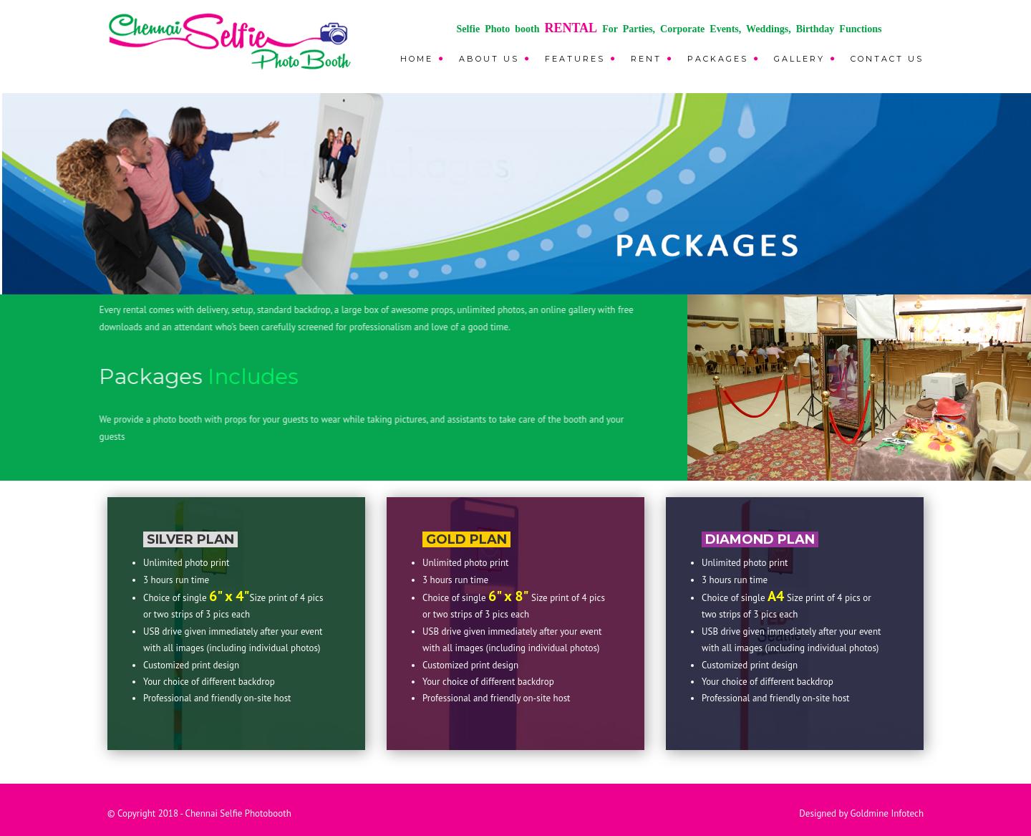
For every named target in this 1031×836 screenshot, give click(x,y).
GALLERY (799, 59)
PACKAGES (717, 59)
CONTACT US (887, 59)
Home (416, 59)
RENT (646, 59)
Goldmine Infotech (887, 813)
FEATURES (575, 59)
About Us (489, 59)
